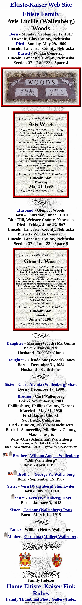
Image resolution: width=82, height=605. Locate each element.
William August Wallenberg (54, 455)
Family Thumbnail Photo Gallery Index (41, 599)
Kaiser (53, 586)
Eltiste (33, 586)
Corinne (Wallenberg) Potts (47, 509)
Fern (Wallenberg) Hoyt (49, 498)
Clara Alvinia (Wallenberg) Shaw (47, 384)
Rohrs (41, 593)
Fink (69, 586)
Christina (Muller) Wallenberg (51, 536)
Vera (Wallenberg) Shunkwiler (48, 486)
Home (14, 586)
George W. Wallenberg (55, 474)
